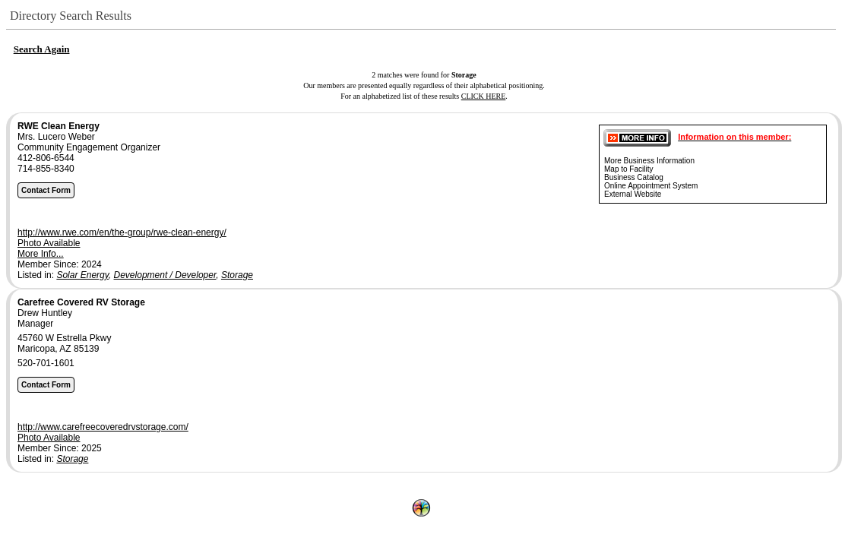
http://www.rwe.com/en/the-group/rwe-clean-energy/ (121, 232)
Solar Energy (82, 275)
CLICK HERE (483, 96)
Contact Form (46, 190)
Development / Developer (165, 275)
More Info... (40, 253)
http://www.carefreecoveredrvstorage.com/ (102, 427)
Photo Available (49, 243)
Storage (237, 275)
